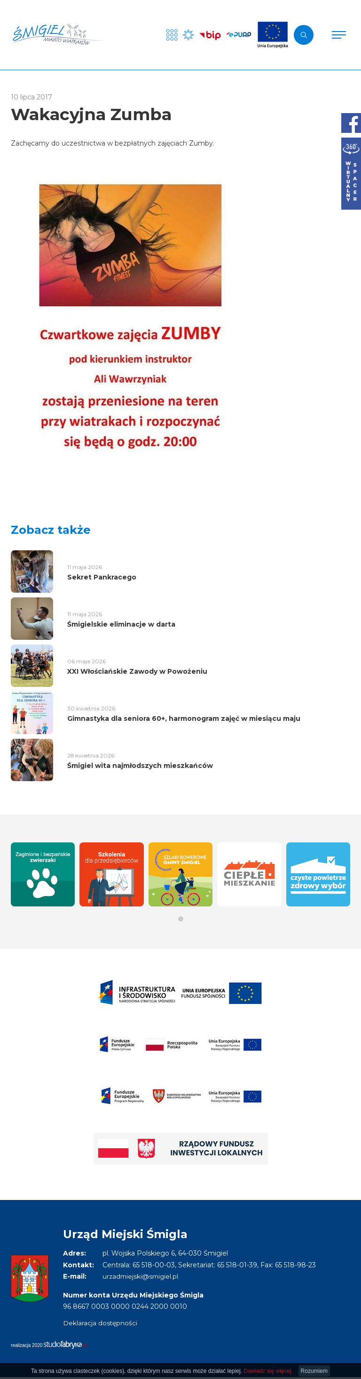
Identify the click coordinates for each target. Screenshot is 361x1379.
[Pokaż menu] (339, 34)
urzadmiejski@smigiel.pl (141, 1276)
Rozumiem (314, 1371)
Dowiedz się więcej (267, 1371)
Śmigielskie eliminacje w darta (121, 624)
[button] (180, 919)
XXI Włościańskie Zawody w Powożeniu (137, 671)
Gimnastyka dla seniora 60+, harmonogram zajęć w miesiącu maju (183, 718)
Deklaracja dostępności (100, 1323)
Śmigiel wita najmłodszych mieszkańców (140, 765)
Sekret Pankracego (101, 577)
